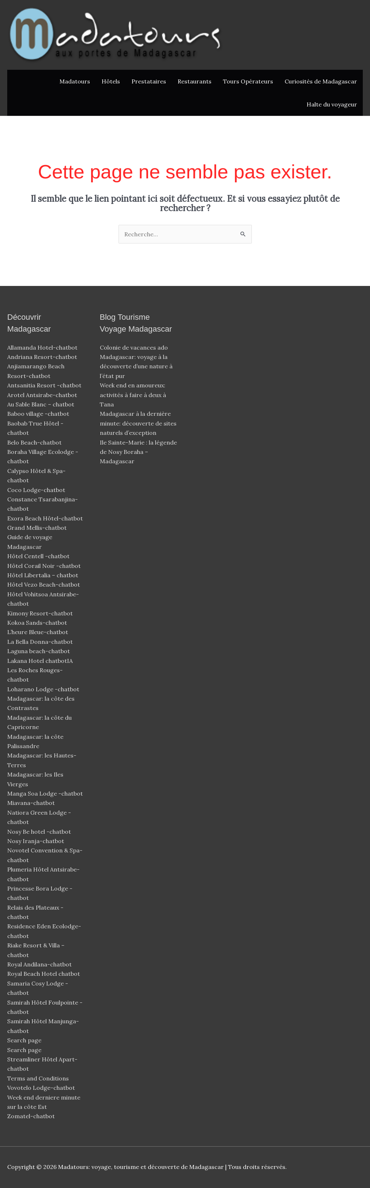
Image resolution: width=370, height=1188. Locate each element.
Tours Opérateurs (248, 81)
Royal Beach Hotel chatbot (43, 973)
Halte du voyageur (332, 104)
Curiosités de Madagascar (321, 81)
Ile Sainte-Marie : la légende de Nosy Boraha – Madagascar (138, 452)
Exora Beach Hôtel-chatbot (45, 518)
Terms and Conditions (38, 1078)
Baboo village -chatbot (39, 413)
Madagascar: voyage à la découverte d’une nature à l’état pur (136, 366)
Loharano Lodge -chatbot (44, 689)
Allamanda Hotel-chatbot (43, 347)
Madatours (74, 81)
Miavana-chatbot (31, 802)
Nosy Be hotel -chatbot (39, 831)
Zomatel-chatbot (31, 1116)
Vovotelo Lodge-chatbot (41, 1087)
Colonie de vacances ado (134, 347)
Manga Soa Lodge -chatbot (45, 793)
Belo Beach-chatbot (35, 442)
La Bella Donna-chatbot (40, 641)
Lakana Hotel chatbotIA (40, 660)
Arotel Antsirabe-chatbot (43, 395)
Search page (24, 1040)
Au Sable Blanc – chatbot (40, 404)
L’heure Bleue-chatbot (38, 632)
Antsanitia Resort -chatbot (44, 385)
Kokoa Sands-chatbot (37, 622)
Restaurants (194, 81)
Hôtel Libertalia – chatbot (42, 575)
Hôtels (111, 81)
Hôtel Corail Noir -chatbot (44, 565)
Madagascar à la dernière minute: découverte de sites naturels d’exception (138, 423)
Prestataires (148, 81)
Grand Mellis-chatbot (37, 527)
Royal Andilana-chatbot (40, 964)
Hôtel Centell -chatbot (39, 556)
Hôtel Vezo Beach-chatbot (44, 584)
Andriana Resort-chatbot (43, 356)
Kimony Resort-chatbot (40, 613)
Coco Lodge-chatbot (37, 489)
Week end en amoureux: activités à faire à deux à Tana (133, 395)
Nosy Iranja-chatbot (36, 841)
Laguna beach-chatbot (39, 651)
